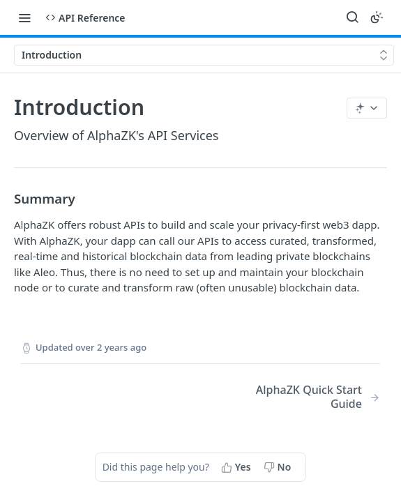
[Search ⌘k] (352, 17)
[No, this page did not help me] (279, 467)
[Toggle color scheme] (376, 17)
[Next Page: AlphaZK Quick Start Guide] (303, 396)
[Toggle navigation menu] (24, 17)
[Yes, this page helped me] (237, 467)
